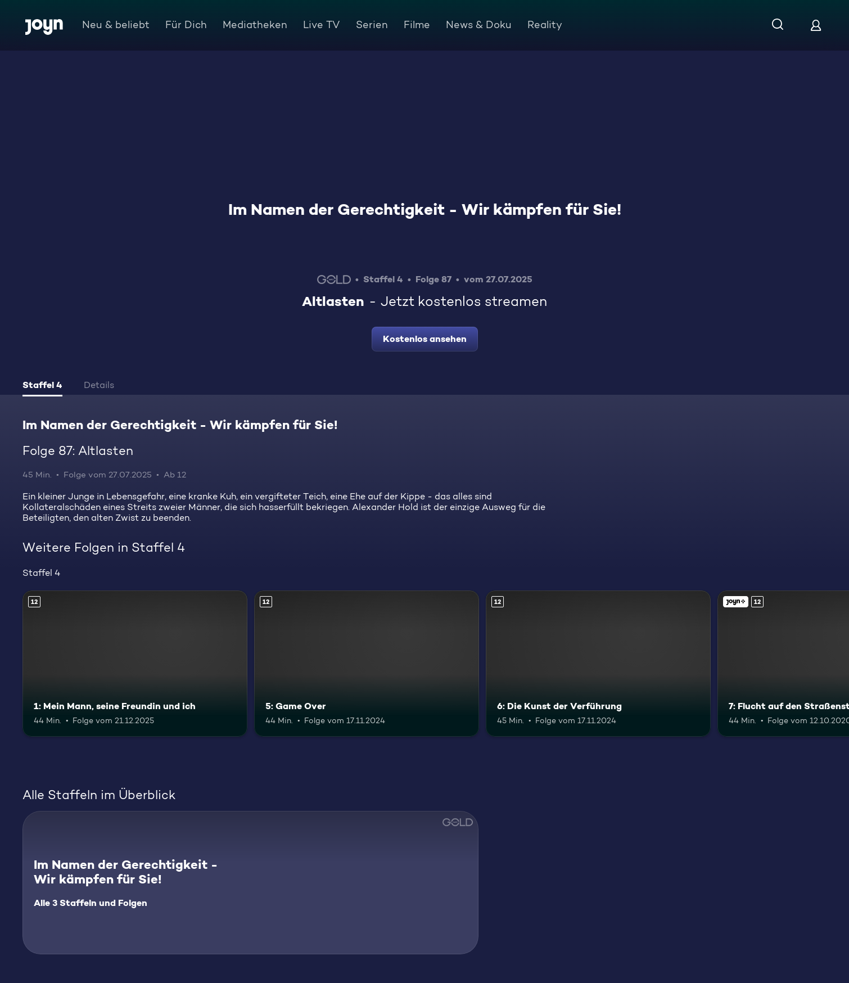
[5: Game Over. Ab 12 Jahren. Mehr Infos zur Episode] (366, 663)
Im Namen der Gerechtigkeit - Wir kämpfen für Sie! (424, 209)
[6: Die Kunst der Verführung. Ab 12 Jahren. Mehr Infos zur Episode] (598, 663)
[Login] (816, 25)
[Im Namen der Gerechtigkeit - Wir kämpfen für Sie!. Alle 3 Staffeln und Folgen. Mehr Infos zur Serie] (250, 882)
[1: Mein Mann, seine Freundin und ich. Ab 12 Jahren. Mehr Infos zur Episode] (134, 663)
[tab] (42, 386)
